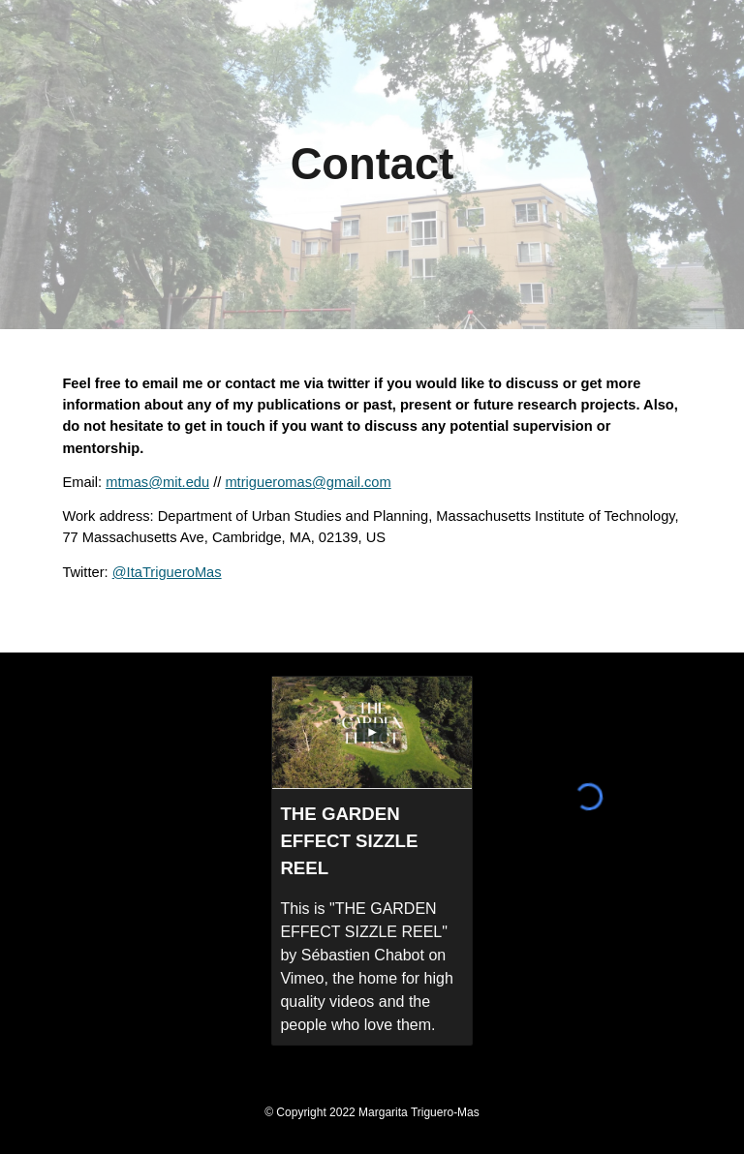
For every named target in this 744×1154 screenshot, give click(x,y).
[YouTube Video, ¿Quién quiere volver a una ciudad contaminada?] (154, 883)
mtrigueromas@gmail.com (307, 482)
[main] (371, 165)
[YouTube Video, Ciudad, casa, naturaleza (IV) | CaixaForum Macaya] (154, 740)
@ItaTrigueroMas (167, 572)
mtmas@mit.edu (157, 482)
